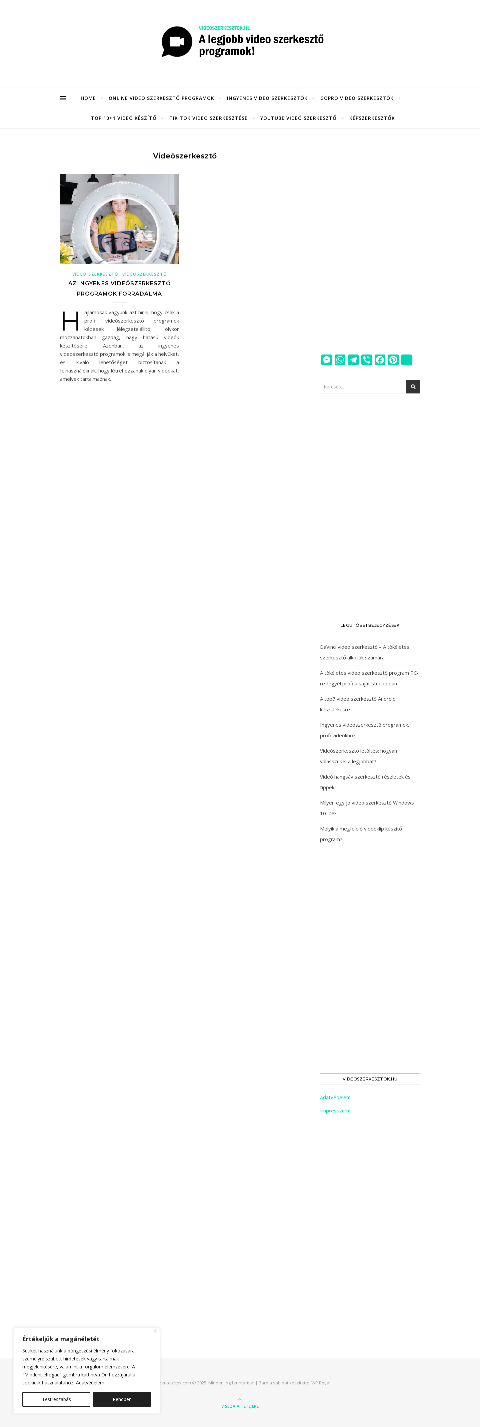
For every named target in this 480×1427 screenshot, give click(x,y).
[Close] (155, 1330)
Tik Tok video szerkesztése (208, 118)
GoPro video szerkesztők (357, 98)
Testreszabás (56, 1399)
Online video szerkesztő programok (161, 98)
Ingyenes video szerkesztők (267, 98)
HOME (88, 98)
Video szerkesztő (95, 274)
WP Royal (320, 1383)
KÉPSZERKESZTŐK (372, 118)
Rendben (122, 1399)
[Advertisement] (370, 241)
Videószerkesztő (144, 274)
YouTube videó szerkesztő (298, 118)
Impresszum (334, 1110)
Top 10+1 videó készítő (124, 118)
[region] (86, 1371)
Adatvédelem (90, 1382)
